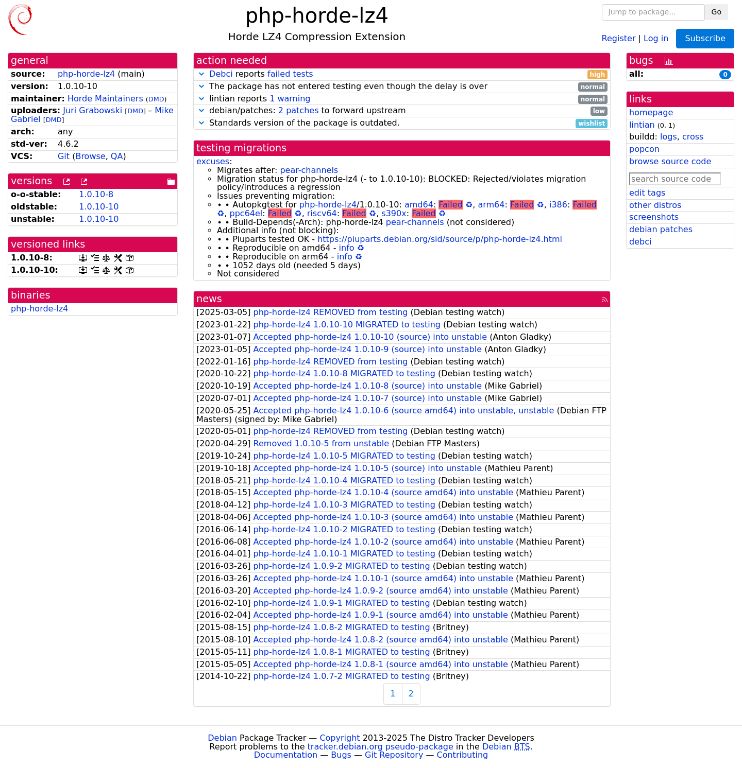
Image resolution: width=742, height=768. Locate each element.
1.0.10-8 (96, 194)
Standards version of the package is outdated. (402, 123)
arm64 (491, 205)
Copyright (339, 738)
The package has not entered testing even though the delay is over (402, 86)
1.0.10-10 (99, 207)
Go (716, 12)
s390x (393, 213)
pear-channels (309, 170)
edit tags (647, 193)
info (347, 248)
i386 (558, 205)
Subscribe (705, 38)
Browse (90, 156)
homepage (651, 112)
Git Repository (394, 755)
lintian (642, 125)
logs (668, 137)
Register (619, 38)
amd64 (418, 205)
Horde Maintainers (105, 98)
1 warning (289, 98)
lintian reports (402, 99)
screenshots (654, 217)
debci (640, 242)
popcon (644, 149)
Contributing (462, 755)
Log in (656, 38)
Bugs (341, 755)
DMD (156, 99)
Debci (221, 74)
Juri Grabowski (92, 110)
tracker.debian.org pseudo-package (380, 747)
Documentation (285, 755)
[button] (201, 74)
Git (64, 156)
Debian (222, 738)
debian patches (661, 229)
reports (402, 74)
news (209, 299)
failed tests (290, 74)
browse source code (670, 161)
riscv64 (322, 213)
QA (117, 156)
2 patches (298, 110)
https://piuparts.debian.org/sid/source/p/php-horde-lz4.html (439, 239)
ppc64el (246, 213)
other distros (655, 205)
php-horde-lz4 (86, 74)
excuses (212, 161)
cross (692, 137)
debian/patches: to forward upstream (402, 111)
